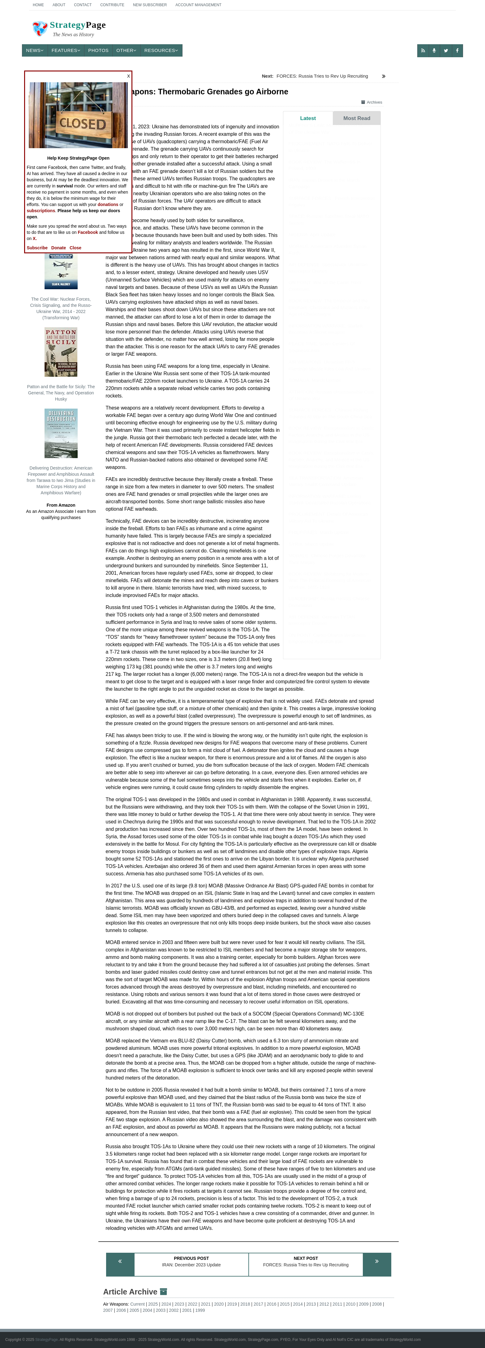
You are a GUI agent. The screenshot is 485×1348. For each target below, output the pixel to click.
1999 (200, 1310)
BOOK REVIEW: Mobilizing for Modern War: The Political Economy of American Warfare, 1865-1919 (330, 586)
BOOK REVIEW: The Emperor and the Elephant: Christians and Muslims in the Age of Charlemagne (329, 313)
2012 (324, 1304)
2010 (350, 1304)
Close (75, 247)
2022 (192, 1304)
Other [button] (126, 50)
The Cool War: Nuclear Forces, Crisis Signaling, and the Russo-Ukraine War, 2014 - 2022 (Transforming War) (61, 280)
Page (68, 30)
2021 (206, 1304)
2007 (108, 1310)
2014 (298, 1304)
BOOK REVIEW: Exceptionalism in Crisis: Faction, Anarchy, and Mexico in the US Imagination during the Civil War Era (331, 440)
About (59, 5)
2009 (364, 1304)
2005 (134, 1310)
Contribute (112, 5)
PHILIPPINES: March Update (319, 538)
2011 (337, 1304)
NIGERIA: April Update (312, 240)
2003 (160, 1310)
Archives (371, 102)
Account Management (198, 5)
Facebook (88, 232)
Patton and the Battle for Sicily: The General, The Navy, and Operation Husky (61, 364)
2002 (173, 1310)
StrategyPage (46, 1339)
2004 (147, 1310)
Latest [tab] (308, 118)
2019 (232, 1304)
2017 (258, 1304)
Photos (98, 50)
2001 (187, 1310)
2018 (245, 1304)
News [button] (35, 50)
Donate (58, 247)
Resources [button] (161, 50)
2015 (285, 1304)
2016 (271, 1304)
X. (35, 238)
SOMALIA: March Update (315, 386)
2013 (311, 1304)
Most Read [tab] (356, 118)
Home (38, 5)
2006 (121, 1310)
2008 (377, 1304)
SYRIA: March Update (311, 550)
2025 (153, 1304)
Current (137, 1304)
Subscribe (37, 247)
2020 (219, 1304)
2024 (166, 1304)
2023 (179, 1304)
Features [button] (66, 50)
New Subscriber (150, 5)
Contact (83, 5)
